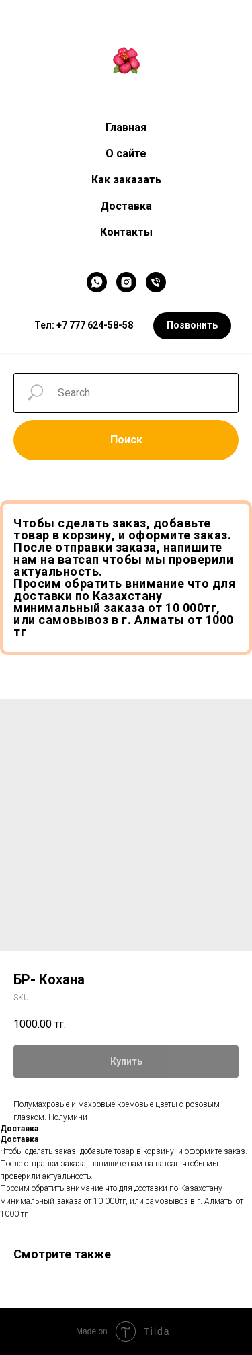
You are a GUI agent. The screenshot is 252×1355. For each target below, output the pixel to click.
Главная (126, 127)
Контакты (126, 232)
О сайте (126, 153)
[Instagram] (126, 282)
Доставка (126, 206)
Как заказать (126, 179)
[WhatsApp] (97, 282)
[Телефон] (156, 282)
